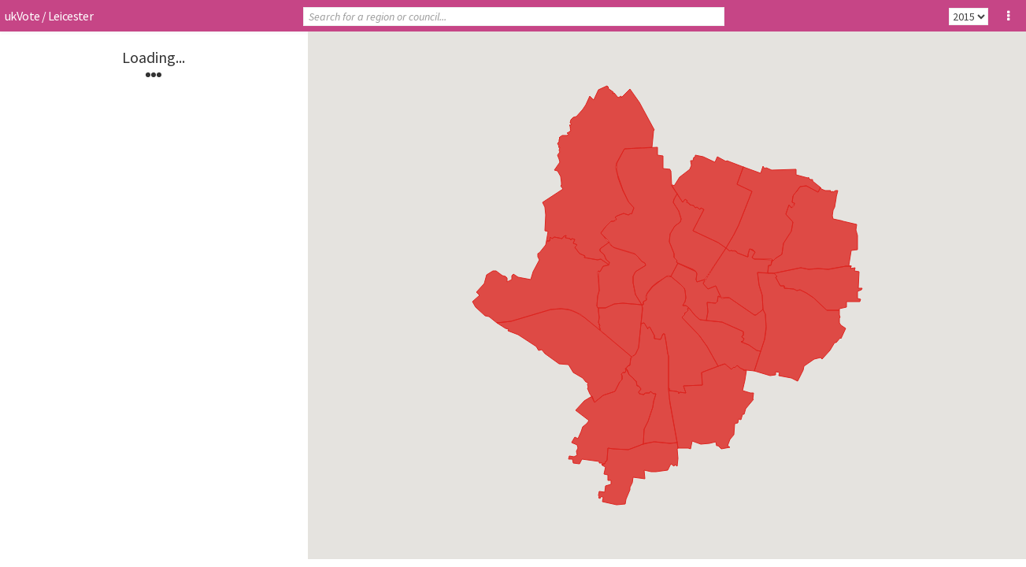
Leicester (71, 16)
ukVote (22, 16)
